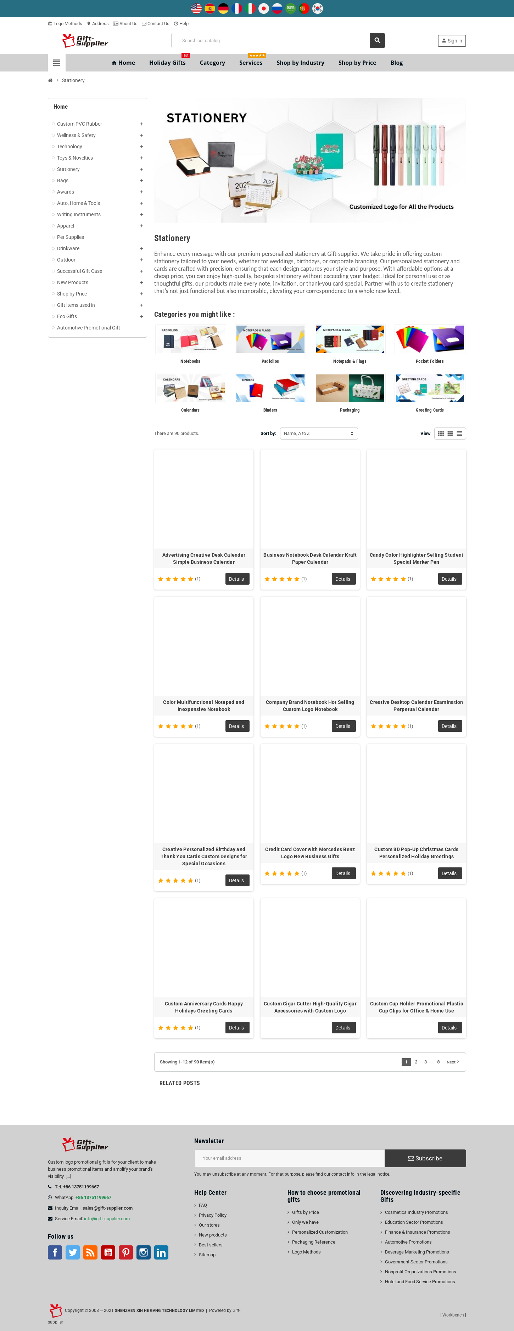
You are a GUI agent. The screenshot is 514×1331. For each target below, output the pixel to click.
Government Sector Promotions (416, 1261)
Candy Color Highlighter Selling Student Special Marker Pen (417, 558)
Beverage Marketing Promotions (417, 1252)
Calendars (190, 410)
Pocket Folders (430, 361)
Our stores (209, 1225)
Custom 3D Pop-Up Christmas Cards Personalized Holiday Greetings (416, 853)
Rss (90, 1252)
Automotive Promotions (408, 1242)
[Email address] (289, 1158)
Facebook (55, 1252)
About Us (125, 23)
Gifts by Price (305, 1212)
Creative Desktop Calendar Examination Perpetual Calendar (416, 705)
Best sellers (211, 1244)
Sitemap (207, 1254)
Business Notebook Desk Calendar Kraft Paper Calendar (310, 558)
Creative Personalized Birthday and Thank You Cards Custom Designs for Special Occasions (204, 856)
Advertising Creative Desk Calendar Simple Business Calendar (204, 558)
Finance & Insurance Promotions (417, 1232)
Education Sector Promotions (414, 1222)
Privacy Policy (213, 1215)
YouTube (108, 1252)
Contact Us (155, 23)
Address (97, 23)
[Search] (278, 40)
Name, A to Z (297, 433)
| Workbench (452, 1315)
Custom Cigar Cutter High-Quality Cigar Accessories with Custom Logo (310, 1007)
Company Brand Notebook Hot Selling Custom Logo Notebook (310, 705)
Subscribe (425, 1158)
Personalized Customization (320, 1232)
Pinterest (126, 1252)
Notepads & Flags (350, 361)
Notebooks (190, 361)
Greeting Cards (430, 410)
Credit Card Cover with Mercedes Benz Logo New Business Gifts (310, 853)
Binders (270, 410)
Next (453, 1061)
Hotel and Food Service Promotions (420, 1281)
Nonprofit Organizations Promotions (420, 1271)
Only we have (305, 1222)
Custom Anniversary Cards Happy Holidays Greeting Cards (204, 1007)
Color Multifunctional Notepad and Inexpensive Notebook (203, 705)
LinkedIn (161, 1252)
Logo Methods (65, 23)
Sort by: (268, 433)
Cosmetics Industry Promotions (416, 1212)
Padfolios (270, 361)
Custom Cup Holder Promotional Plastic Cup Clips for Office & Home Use (416, 1007)
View (425, 433)
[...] (68, 1176)
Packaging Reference (313, 1242)
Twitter (73, 1252)
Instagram (143, 1252)
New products (213, 1235)
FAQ (203, 1205)
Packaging (350, 410)
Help (181, 23)
